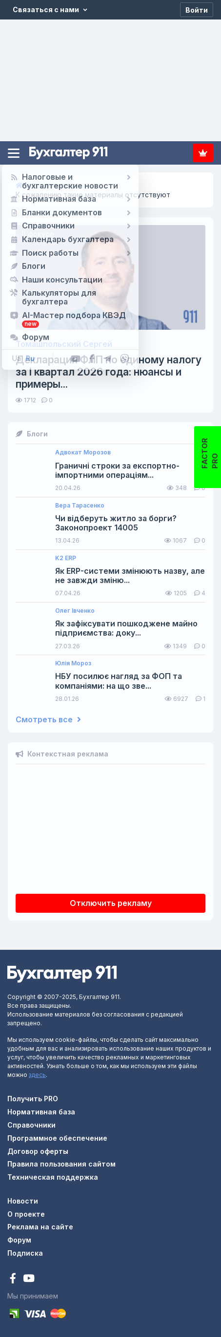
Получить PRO (32, 1098)
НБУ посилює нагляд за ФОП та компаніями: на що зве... (118, 681)
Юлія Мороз (73, 663)
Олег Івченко (75, 610)
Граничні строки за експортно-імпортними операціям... (117, 470)
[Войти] (196, 9)
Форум (19, 1240)
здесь (37, 1074)
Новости (22, 1201)
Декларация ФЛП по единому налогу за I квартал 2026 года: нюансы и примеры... (108, 372)
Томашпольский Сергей (64, 344)
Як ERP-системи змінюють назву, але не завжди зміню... (130, 575)
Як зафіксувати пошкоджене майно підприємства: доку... (126, 628)
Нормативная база (41, 1112)
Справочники (31, 1125)
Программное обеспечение (57, 1138)
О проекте (26, 1214)
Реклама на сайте (40, 1227)
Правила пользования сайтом (61, 1164)
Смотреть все (48, 719)
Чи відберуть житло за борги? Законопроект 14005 (116, 523)
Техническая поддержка (52, 1177)
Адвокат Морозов (83, 452)
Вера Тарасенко (79, 505)
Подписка (203, 153)
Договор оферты (37, 1151)
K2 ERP (65, 558)
